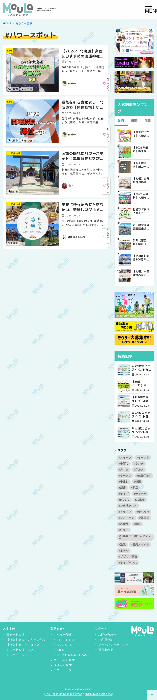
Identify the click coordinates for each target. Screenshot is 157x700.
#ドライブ (125, 511)
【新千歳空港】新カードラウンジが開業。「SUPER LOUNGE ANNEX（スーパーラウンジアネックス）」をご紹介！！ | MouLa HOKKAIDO (141, 164)
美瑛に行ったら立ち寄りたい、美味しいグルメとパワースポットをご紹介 (83, 209)
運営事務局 (105, 649)
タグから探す (63, 665)
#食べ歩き (142, 511)
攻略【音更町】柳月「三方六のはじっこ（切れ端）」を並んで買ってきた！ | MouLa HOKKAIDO (141, 242)
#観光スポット (140, 544)
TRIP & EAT (13, 153)
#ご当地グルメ (128, 505)
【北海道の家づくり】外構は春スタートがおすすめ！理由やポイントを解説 (140, 399)
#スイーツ (125, 457)
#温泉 (122, 544)
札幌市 (13, 89)
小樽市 (22, 89)
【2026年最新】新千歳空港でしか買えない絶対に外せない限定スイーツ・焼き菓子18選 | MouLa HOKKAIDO (141, 149)
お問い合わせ (107, 634)
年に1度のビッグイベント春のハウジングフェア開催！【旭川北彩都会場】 (141, 430)
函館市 (22, 140)
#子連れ (124, 481)
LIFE (9, 50)
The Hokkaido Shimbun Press (63, 694)
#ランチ (139, 463)
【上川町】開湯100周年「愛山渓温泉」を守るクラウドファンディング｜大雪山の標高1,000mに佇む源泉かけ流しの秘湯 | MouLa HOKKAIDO (141, 257)
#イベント (142, 457)
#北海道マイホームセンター (135, 537)
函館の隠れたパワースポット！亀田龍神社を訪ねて (83, 158)
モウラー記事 (23, 23)
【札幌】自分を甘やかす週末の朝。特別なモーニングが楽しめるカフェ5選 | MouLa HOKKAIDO (141, 180)
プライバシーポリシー (113, 644)
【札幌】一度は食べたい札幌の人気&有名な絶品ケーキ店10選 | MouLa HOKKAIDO (141, 273)
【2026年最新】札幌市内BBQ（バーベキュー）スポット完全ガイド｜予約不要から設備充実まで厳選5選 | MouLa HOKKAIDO (141, 195)
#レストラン (126, 517)
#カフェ (124, 469)
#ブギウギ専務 (128, 556)
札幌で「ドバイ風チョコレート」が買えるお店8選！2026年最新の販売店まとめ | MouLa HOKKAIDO (141, 211)
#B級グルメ (143, 475)
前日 (121, 121)
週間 (134, 121)
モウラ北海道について (21, 649)
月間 (147, 121)
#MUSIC (124, 499)
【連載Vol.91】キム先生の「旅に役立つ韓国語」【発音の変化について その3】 (141, 383)
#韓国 (137, 481)
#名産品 (124, 523)
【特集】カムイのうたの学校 (25, 639)
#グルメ (139, 469)
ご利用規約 (105, 639)
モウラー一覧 (63, 670)
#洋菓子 (124, 529)
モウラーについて (18, 654)
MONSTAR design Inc (98, 694)
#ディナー (140, 493)
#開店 (134, 487)
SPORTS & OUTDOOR (73, 654)
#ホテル (124, 550)
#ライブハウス (128, 562)
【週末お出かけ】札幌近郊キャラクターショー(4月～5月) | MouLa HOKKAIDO (141, 133)
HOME (7, 23)
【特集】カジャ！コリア (23, 644)
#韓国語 (144, 517)
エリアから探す (64, 660)
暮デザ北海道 (15, 634)
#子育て (124, 463)
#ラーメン (125, 475)
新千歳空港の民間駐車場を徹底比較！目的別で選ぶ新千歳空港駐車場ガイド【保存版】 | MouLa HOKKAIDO (141, 226)
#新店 (122, 487)
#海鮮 (137, 523)
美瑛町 (13, 242)
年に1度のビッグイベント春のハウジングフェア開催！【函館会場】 (141, 414)
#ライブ (124, 493)
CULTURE (64, 644)
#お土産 (140, 499)
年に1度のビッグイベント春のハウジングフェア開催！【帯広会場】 (141, 367)
